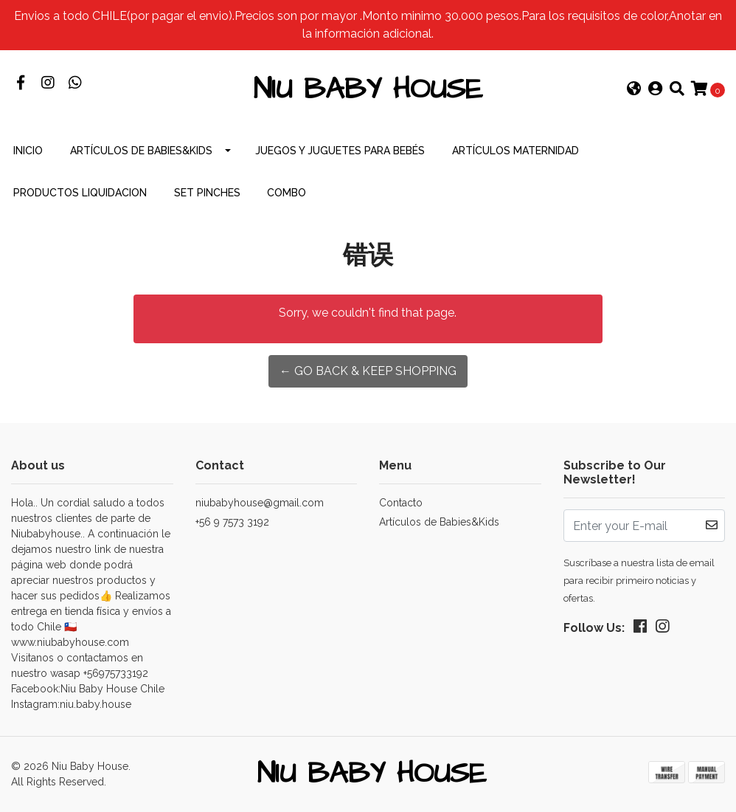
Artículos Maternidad (515, 150)
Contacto (401, 503)
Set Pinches (207, 193)
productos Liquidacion (80, 193)
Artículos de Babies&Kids (141, 150)
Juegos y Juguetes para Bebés (340, 150)
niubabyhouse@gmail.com (259, 503)
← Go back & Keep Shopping (368, 371)
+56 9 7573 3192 (232, 522)
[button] (634, 90)
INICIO (28, 150)
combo (286, 193)
